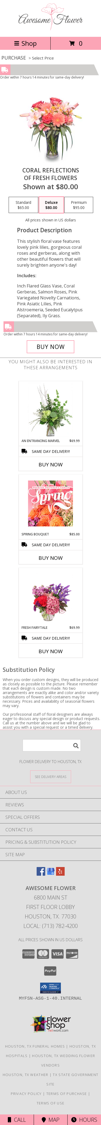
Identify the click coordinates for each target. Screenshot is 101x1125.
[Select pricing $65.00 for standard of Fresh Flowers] (23, 205)
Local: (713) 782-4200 (50, 926)
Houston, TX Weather (25, 1074)
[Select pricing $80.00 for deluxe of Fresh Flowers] (51, 205)
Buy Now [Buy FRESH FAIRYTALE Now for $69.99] (51, 651)
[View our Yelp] (60, 874)
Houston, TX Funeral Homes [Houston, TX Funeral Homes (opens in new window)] (35, 1046)
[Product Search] (52, 745)
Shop (25, 43)
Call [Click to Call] (17, 1119)
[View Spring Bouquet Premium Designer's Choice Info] (50, 503)
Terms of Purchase (66, 1093)
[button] (50, 988)
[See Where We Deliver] (50, 776)
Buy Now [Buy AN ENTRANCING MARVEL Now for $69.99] (51, 464)
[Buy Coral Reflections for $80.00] (51, 346)
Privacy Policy (26, 1093)
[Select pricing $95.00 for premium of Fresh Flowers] (79, 205)
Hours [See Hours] (84, 1119)
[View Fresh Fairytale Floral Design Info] (50, 597)
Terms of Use (51, 1103)
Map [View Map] (51, 1119)
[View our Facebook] (41, 874)
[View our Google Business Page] (50, 874)
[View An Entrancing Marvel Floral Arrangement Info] (50, 410)
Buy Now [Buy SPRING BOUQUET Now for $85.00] (51, 557)
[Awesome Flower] (50, 28)
